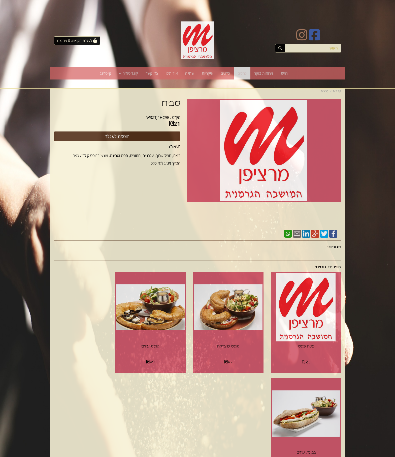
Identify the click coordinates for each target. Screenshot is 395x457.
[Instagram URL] (301, 38)
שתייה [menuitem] (189, 73)
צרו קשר (187, 394)
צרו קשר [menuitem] (152, 73)
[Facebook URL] (314, 38)
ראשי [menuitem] (284, 73)
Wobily (201, 453)
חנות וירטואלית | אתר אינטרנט (179, 453)
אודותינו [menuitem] (172, 73)
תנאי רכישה (259, 399)
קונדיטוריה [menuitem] (128, 73)
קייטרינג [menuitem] (105, 73)
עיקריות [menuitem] (207, 73)
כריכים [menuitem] (242, 73)
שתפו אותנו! (184, 399)
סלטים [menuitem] (225, 73)
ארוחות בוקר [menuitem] (263, 73)
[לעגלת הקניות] (77, 40)
